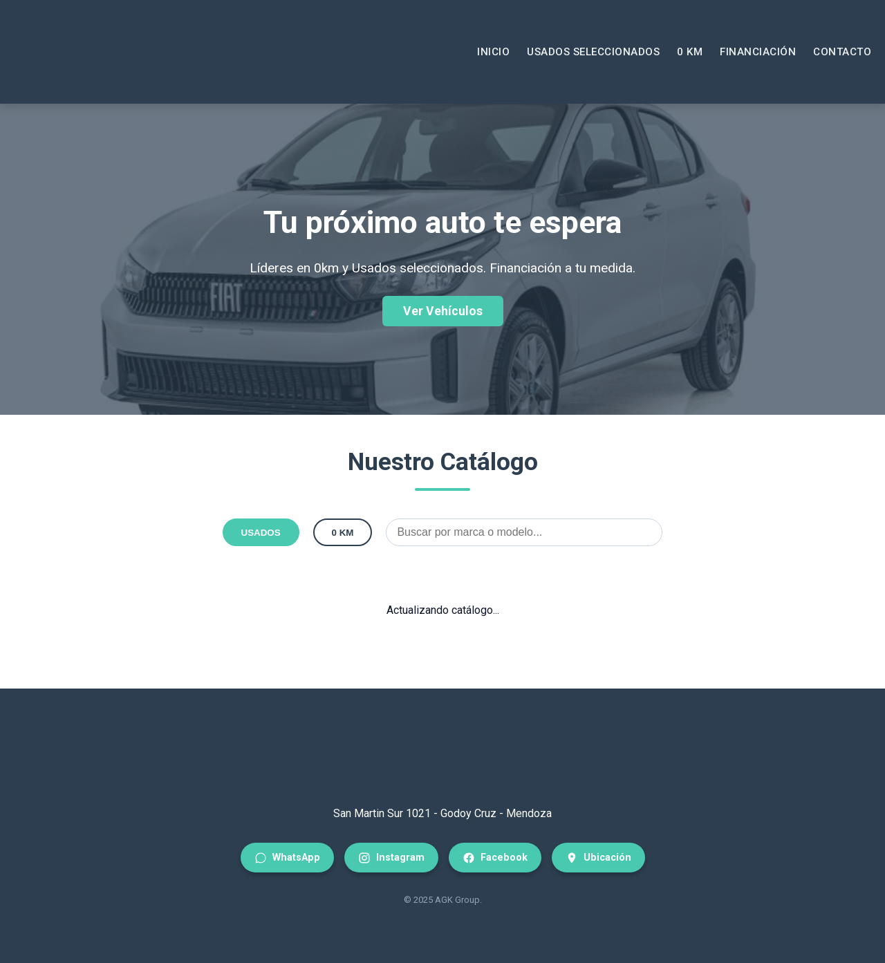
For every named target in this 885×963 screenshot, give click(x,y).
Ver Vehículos (443, 311)
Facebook (495, 858)
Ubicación (598, 858)
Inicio (493, 52)
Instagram (391, 858)
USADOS (261, 532)
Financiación (758, 52)
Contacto (842, 52)
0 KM (689, 52)
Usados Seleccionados (593, 52)
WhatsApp (287, 858)
